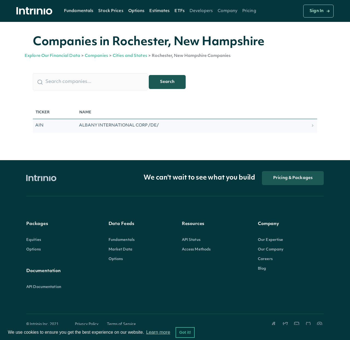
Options (136, 11)
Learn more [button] (158, 332)
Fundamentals (78, 11)
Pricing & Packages (293, 178)
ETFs (179, 11)
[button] (78, 11)
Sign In (316, 11)
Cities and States (130, 56)
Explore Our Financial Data (52, 56)
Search (167, 82)
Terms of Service (121, 324)
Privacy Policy (87, 324)
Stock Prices (110, 11)
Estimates (159, 11)
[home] (35, 11)
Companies (96, 56)
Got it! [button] (185, 332)
